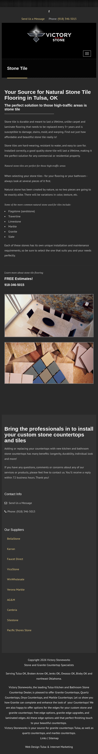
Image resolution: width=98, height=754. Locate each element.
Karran (11, 549)
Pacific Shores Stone (19, 630)
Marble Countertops (61, 697)
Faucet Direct (15, 559)
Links (43, 738)
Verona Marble (16, 589)
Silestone (12, 620)
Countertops (81, 702)
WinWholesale (15, 579)
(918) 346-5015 (67, 18)
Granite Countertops (67, 692)
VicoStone (13, 569)
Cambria (12, 610)
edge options (46, 718)
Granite (14, 702)
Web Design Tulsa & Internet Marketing (49, 747)
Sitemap (54, 738)
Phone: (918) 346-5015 (19, 511)
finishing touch (84, 718)
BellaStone (13, 538)
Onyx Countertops (31, 697)
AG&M (11, 600)
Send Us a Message (33, 18)
